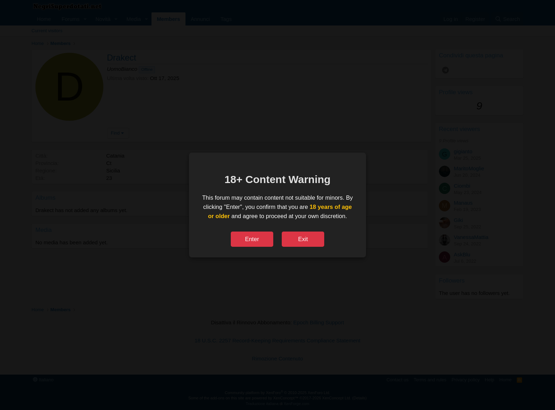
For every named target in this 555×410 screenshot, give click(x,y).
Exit (303, 239)
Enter (252, 239)
